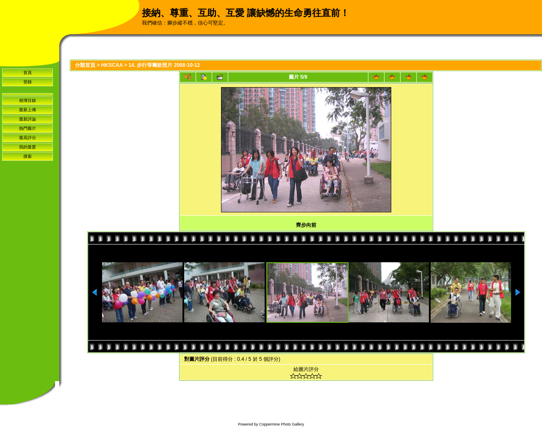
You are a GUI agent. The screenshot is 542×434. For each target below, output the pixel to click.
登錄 (27, 82)
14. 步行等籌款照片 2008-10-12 (164, 65)
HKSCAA (112, 65)
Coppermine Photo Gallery (281, 424)
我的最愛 (27, 147)
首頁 (27, 72)
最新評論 (27, 119)
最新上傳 (27, 109)
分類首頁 (85, 65)
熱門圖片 (27, 128)
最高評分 (27, 137)
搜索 (27, 156)
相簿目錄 (27, 100)
